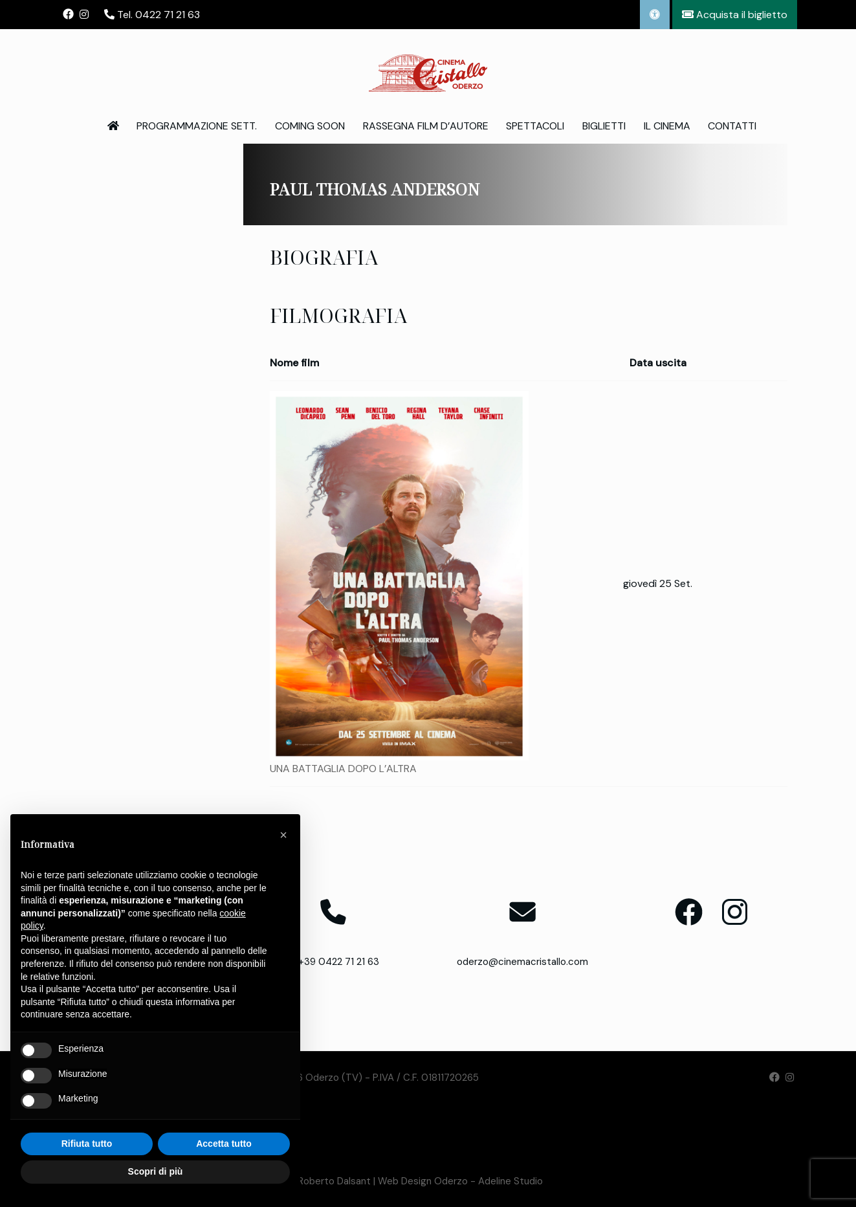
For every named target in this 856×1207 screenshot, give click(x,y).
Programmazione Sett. (197, 126)
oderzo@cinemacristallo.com (522, 961)
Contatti (732, 126)
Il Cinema (667, 126)
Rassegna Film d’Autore (425, 126)
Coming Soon (310, 126)
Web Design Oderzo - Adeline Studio (460, 1181)
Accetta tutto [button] (224, 1143)
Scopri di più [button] (155, 1171)
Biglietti (604, 126)
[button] (283, 835)
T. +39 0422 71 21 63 (333, 961)
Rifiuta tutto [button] (87, 1143)
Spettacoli (535, 126)
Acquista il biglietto (734, 14)
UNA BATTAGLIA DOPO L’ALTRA (343, 768)
